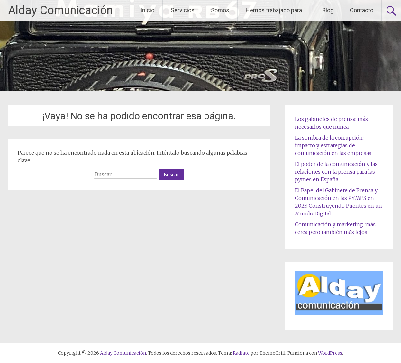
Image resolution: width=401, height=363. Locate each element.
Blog (327, 10)
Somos (220, 10)
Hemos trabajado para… (276, 10)
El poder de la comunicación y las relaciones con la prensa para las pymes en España (336, 172)
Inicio (147, 10)
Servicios (183, 10)
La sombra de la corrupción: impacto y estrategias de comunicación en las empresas (333, 145)
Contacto (361, 10)
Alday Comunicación (60, 10)
